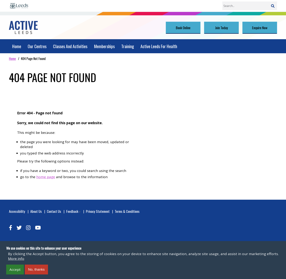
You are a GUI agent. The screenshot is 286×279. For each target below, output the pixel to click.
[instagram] (28, 228)
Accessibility (17, 211)
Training (127, 46)
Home (16, 46)
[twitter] (19, 228)
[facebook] (10, 228)
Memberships (104, 46)
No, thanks (36, 269)
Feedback (73, 211)
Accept (15, 269)
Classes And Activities (70, 46)
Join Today (221, 27)
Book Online (183, 27)
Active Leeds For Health (158, 46)
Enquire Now (259, 27)
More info (16, 258)
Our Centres (37, 46)
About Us (36, 211)
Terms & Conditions (127, 211)
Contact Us (54, 211)
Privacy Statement (98, 211)
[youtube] (38, 228)
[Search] (272, 5)
